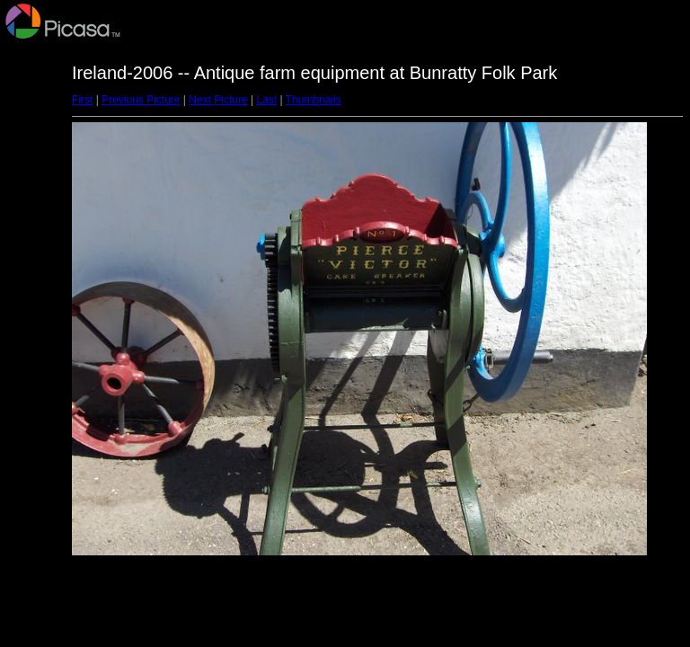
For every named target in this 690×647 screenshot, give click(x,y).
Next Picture (218, 99)
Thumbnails (313, 99)
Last (266, 99)
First (82, 99)
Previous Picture (141, 99)
